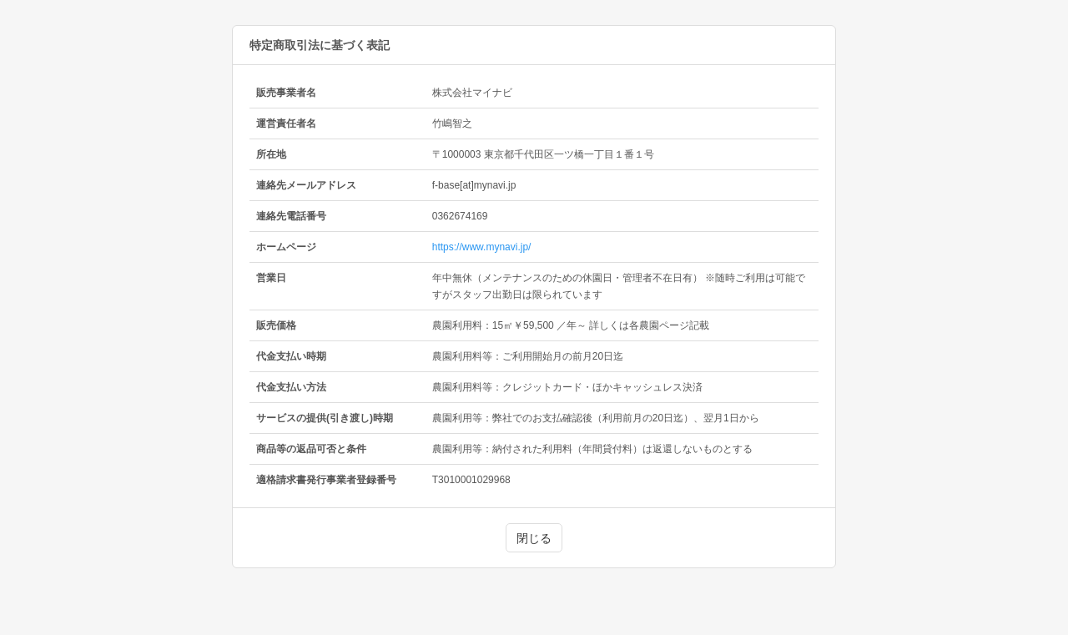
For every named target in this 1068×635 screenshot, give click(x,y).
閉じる (534, 538)
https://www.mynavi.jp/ (481, 247)
